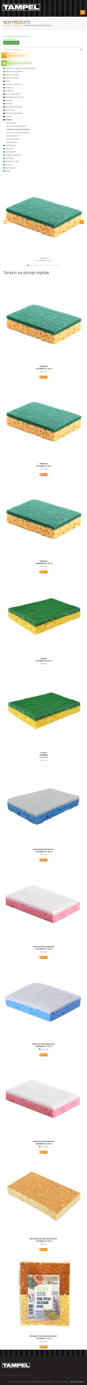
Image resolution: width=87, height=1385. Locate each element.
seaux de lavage (11, 75)
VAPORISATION (9, 152)
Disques (7, 116)
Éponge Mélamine (13, 136)
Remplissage (9, 168)
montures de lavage (12, 72)
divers (6, 171)
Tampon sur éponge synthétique (18, 133)
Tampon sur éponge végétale (17, 129)
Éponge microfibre (13, 139)
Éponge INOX (11, 123)
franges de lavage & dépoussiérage (19, 68)
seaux (6, 81)
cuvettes (8, 165)
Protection (9, 110)
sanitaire (8, 158)
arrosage (8, 149)
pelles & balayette (12, 94)
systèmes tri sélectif (13, 84)
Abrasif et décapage (12, 113)
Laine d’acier (9, 145)
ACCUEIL (6, 26)
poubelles (8, 88)
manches (8, 100)
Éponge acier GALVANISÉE (16, 126)
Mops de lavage (10, 78)
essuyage (8, 104)
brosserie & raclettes (13, 97)
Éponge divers (11, 142)
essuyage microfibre (12, 107)
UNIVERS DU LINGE (11, 161)
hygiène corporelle (12, 155)
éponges (17, 26)
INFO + (43, 377)
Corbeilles (8, 91)
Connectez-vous (11, 43)
